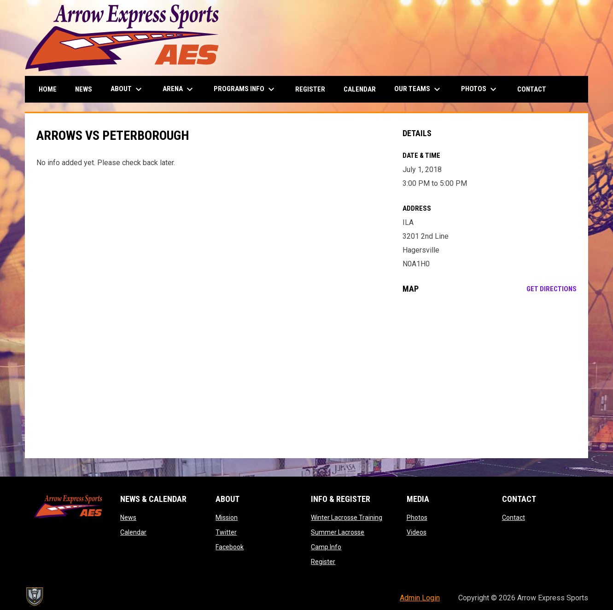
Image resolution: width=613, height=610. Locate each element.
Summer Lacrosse (337, 532)
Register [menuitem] (310, 89)
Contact (513, 517)
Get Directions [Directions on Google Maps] (551, 289)
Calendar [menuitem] (360, 89)
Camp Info (326, 547)
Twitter (226, 532)
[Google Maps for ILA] (490, 376)
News (128, 517)
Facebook (230, 547)
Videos (416, 532)
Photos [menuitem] (480, 89)
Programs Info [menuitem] (245, 89)
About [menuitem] (127, 89)
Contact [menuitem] (531, 89)
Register (323, 561)
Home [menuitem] (48, 89)
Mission (227, 517)
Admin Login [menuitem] (420, 597)
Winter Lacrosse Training (346, 517)
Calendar (133, 532)
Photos (417, 517)
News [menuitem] (83, 89)
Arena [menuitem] (179, 89)
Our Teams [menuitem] (418, 89)
